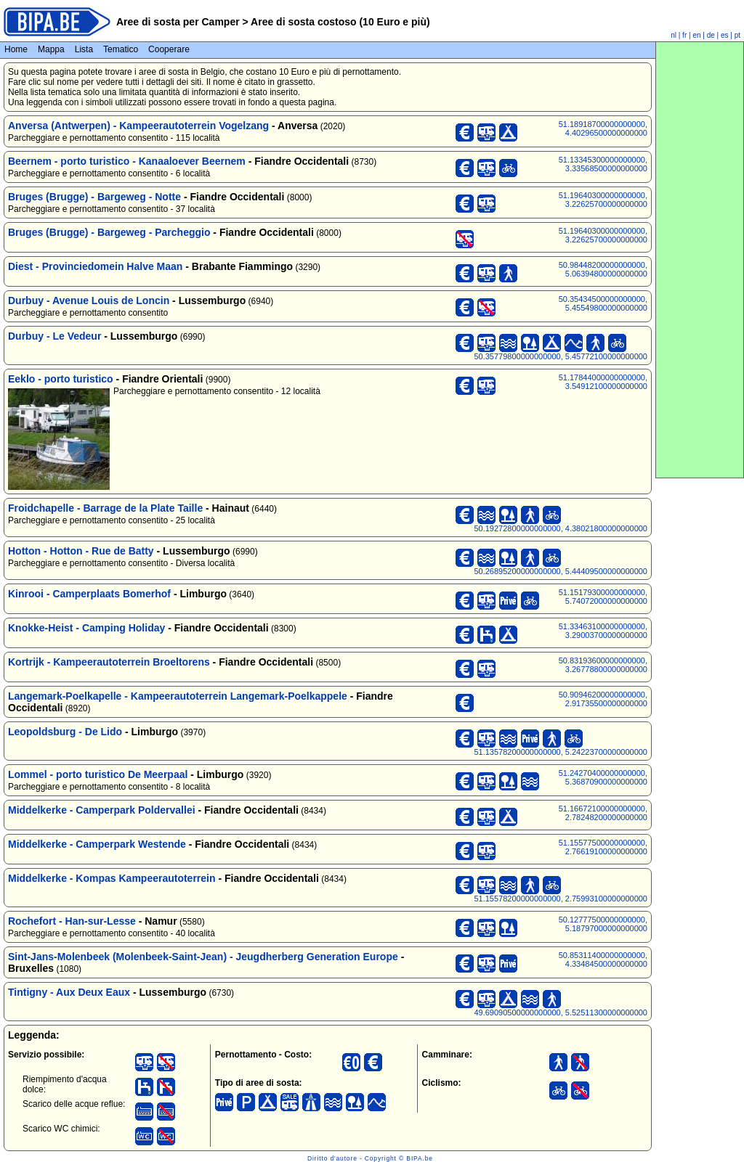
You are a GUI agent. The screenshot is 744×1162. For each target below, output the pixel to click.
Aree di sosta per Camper (178, 22)
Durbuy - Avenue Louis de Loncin (88, 300)
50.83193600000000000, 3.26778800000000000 (603, 665)
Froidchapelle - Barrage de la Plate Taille (105, 508)
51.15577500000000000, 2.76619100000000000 (603, 847)
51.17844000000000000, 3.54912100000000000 (603, 381)
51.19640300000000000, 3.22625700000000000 (603, 199)
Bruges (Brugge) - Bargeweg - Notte (94, 196)
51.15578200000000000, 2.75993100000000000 (560, 898)
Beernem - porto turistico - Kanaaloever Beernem (127, 161)
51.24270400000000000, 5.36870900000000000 (603, 777)
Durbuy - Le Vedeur (54, 336)
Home (16, 49)
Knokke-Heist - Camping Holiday (86, 628)
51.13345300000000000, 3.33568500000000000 (603, 164)
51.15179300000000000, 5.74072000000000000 (603, 596)
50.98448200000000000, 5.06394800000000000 (603, 269)
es (725, 35)
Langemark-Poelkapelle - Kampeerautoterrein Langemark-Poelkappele (177, 696)
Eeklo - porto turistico (60, 379)
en (696, 35)
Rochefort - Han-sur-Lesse (72, 921)
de (711, 35)
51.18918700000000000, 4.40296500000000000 (603, 128)
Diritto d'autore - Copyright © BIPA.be (370, 1158)
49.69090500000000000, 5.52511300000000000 (560, 1012)
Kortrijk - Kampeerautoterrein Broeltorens (109, 662)
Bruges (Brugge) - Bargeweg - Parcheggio (109, 232)
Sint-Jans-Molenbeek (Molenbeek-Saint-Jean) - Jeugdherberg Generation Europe (203, 956)
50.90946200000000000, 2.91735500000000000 (603, 699)
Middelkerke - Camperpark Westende (97, 844)
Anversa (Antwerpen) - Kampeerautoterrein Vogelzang (138, 125)
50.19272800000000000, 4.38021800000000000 (560, 528)
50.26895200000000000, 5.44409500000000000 (560, 571)
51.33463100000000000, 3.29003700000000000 (603, 630)
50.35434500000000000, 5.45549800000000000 (603, 303)
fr (684, 35)
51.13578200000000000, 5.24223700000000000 (560, 752)
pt (737, 35)
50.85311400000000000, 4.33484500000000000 (603, 959)
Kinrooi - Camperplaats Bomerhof (89, 594)
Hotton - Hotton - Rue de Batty (81, 551)
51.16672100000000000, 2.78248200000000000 (603, 813)
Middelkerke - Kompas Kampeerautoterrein (112, 878)
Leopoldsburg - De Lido (65, 731)
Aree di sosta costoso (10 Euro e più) (339, 22)
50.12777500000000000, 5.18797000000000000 (603, 924)
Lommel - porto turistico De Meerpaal (97, 774)
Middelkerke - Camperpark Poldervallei (101, 810)
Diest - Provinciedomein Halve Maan (95, 266)
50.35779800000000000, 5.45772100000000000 (560, 356)
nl (673, 35)
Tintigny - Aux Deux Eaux (69, 992)
